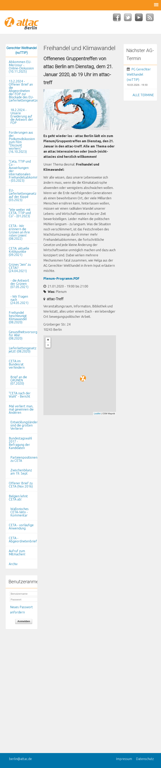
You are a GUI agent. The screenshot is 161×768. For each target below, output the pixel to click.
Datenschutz (145, 759)
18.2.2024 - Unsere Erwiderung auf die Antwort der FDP (21, 116)
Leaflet (97, 413)
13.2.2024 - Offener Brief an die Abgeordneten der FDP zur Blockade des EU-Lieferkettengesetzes (23, 90)
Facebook (118, 19)
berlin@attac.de (20, 759)
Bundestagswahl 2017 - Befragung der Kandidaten (20, 443)
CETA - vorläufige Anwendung (21, 526)
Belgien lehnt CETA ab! (18, 497)
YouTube (140, 19)
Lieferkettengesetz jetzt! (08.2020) (22, 349)
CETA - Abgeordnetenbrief (23, 539)
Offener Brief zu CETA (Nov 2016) (21, 484)
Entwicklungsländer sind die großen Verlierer (23, 425)
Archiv (13, 564)
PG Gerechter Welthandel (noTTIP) (139, 74)
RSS (151, 19)
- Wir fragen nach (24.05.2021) (19, 300)
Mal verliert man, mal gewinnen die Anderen (21, 409)
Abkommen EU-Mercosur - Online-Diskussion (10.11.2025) (21, 66)
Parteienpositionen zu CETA (23, 459)
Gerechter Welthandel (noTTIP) (21, 50)
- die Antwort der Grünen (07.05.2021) (19, 284)
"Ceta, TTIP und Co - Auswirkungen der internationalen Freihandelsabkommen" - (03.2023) (23, 171)
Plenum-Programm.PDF (61, 278)
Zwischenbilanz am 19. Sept (21, 471)
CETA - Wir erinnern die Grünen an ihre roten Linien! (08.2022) (19, 232)
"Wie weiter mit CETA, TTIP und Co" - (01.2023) (20, 213)
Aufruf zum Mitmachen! (17, 552)
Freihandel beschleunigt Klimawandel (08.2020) (18, 317)
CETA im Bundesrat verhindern (17, 364)
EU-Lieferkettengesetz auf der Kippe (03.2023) (22, 195)
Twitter (129, 19)
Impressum (124, 759)
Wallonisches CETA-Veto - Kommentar (19, 512)
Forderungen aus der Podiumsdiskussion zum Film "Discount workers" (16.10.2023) (22, 142)
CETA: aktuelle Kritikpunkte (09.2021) (19, 252)
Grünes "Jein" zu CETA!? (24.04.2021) (20, 268)
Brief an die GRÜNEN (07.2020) (18, 380)
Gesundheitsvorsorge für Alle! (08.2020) (23, 335)
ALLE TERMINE (143, 95)
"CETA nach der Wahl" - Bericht (20, 394)
